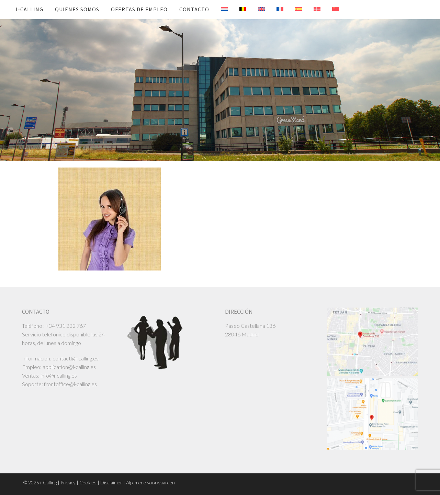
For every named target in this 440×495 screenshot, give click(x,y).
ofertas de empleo (139, 9)
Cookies (88, 482)
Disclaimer (111, 482)
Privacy (68, 482)
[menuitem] (219, 9)
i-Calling (29, 9)
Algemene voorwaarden (150, 482)
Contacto (194, 9)
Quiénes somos (77, 9)
